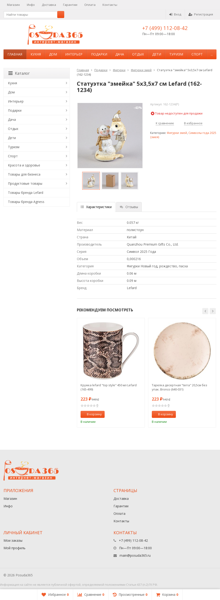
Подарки (99, 54)
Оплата (90, 5)
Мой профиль (14, 548)
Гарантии (70, 5)
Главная (14, 54)
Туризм (176, 54)
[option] (91, 180)
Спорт (197, 54)
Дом (53, 54)
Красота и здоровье (24, 165)
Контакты (110, 5)
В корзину (92, 414)
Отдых (138, 54)
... (212, 54)
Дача (119, 54)
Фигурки (119, 70)
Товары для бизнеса (24, 174)
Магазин (13, 5)
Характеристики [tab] (96, 207)
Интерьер (73, 54)
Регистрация (200, 14)
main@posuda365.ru (135, 555)
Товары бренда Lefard (25, 192)
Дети (156, 54)
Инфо (31, 5)
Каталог (19, 73)
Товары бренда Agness (26, 201)
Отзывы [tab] (129, 207)
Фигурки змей (141, 70)
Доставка (49, 5)
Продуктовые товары (25, 183)
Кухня (36, 54)
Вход (175, 14)
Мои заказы (13, 540)
